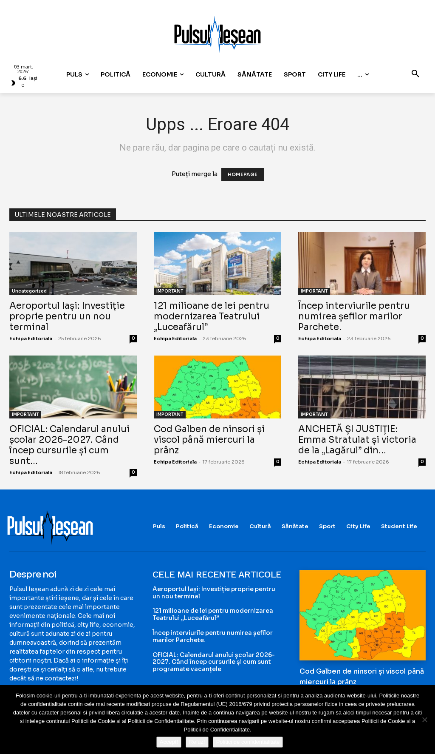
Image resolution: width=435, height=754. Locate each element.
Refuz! (197, 742)
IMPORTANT (169, 291)
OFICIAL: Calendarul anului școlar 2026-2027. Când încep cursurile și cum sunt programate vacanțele (214, 662)
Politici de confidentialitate (248, 742)
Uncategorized (29, 291)
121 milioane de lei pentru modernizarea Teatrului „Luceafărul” (211, 316)
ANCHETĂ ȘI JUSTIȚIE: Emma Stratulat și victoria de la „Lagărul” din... (357, 440)
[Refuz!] (424, 719)
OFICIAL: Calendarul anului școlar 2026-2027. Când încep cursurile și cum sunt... (69, 445)
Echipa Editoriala (30, 338)
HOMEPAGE (242, 174)
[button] (415, 74)
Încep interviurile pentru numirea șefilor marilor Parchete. (354, 316)
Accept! (169, 742)
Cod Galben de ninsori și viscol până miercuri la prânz (209, 440)
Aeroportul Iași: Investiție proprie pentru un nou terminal (67, 316)
